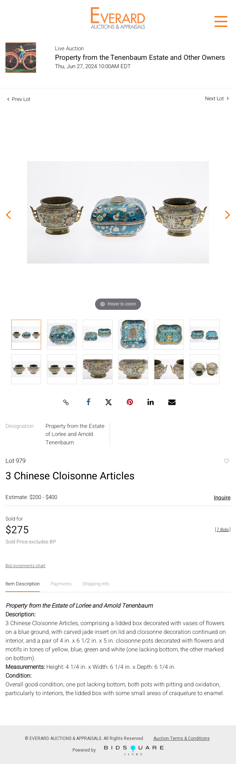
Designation (19, 426)
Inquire (222, 498)
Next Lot (217, 99)
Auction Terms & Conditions (181, 738)
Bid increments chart (25, 565)
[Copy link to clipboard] (66, 402)
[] (223, 529)
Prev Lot (19, 99)
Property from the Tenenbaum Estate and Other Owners (140, 57)
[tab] (22, 586)
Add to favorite (226, 461)
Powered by (118, 750)
